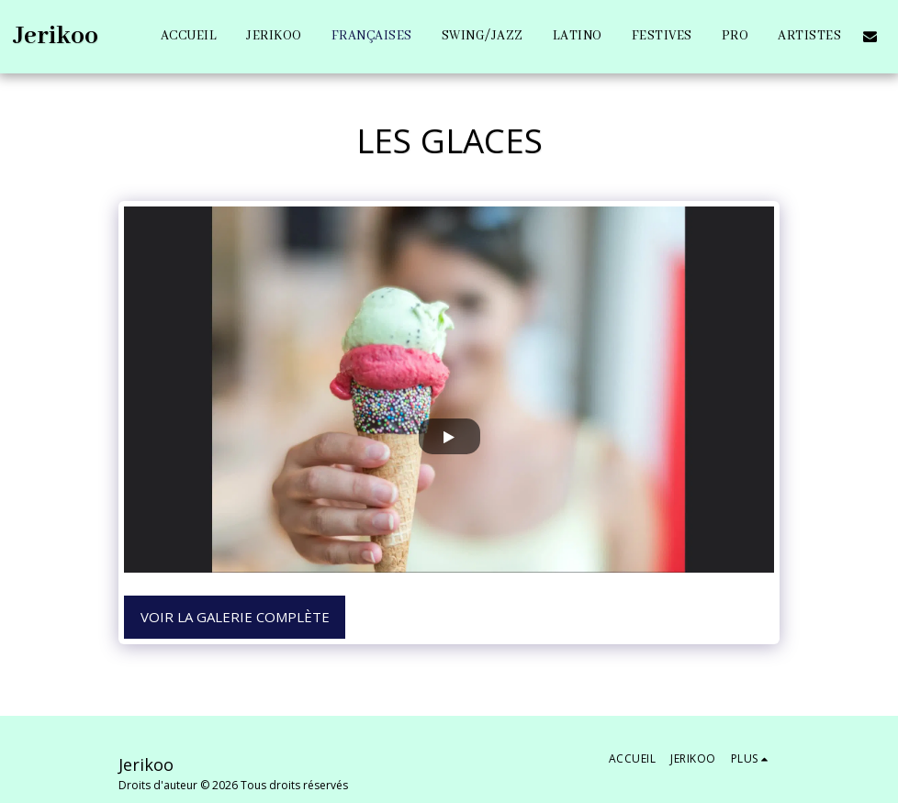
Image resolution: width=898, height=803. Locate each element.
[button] (870, 36)
